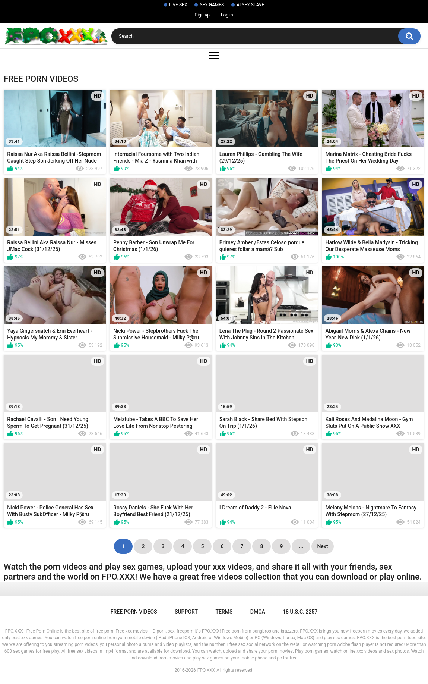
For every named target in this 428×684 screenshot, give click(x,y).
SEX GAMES (212, 4)
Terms (223, 612)
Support (186, 612)
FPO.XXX (206, 670)
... (301, 546)
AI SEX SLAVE (250, 4)
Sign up (202, 15)
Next (322, 546)
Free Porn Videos (134, 612)
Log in (227, 15)
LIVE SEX (178, 4)
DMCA (257, 612)
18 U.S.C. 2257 (300, 612)
